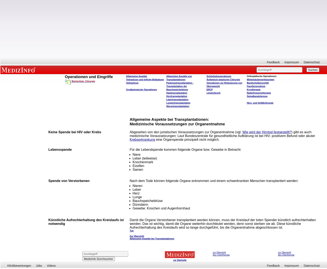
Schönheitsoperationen (218, 76)
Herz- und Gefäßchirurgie (260, 103)
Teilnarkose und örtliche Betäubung (145, 79)
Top (132, 230)
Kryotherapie (253, 89)
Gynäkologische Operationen (141, 89)
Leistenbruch (213, 93)
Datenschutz (312, 62)
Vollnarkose (132, 83)
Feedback (273, 62)
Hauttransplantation (176, 93)
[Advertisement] (164, 29)
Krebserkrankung (142, 139)
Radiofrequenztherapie (259, 93)
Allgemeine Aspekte (136, 76)
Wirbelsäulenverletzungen (260, 79)
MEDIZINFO (19, 70)
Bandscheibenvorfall (258, 83)
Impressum (291, 62)
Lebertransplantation (177, 99)
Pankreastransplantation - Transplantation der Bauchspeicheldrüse (180, 86)
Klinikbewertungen (19, 265)
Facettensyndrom (256, 86)
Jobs (39, 265)
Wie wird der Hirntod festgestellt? (266, 132)
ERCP (209, 89)
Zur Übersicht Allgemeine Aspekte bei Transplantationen (152, 237)
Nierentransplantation (177, 106)
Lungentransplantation (178, 103)
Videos (51, 265)
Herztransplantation (176, 96)
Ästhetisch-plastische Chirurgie (223, 79)
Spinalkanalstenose (257, 96)
